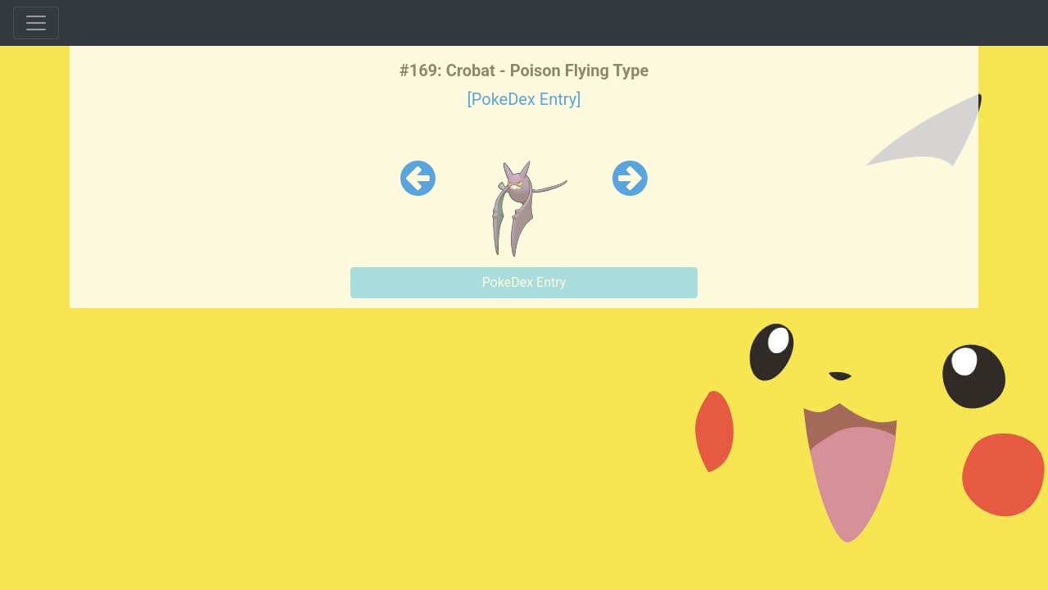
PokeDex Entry (524, 282)
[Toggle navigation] (36, 23)
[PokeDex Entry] (523, 99)
